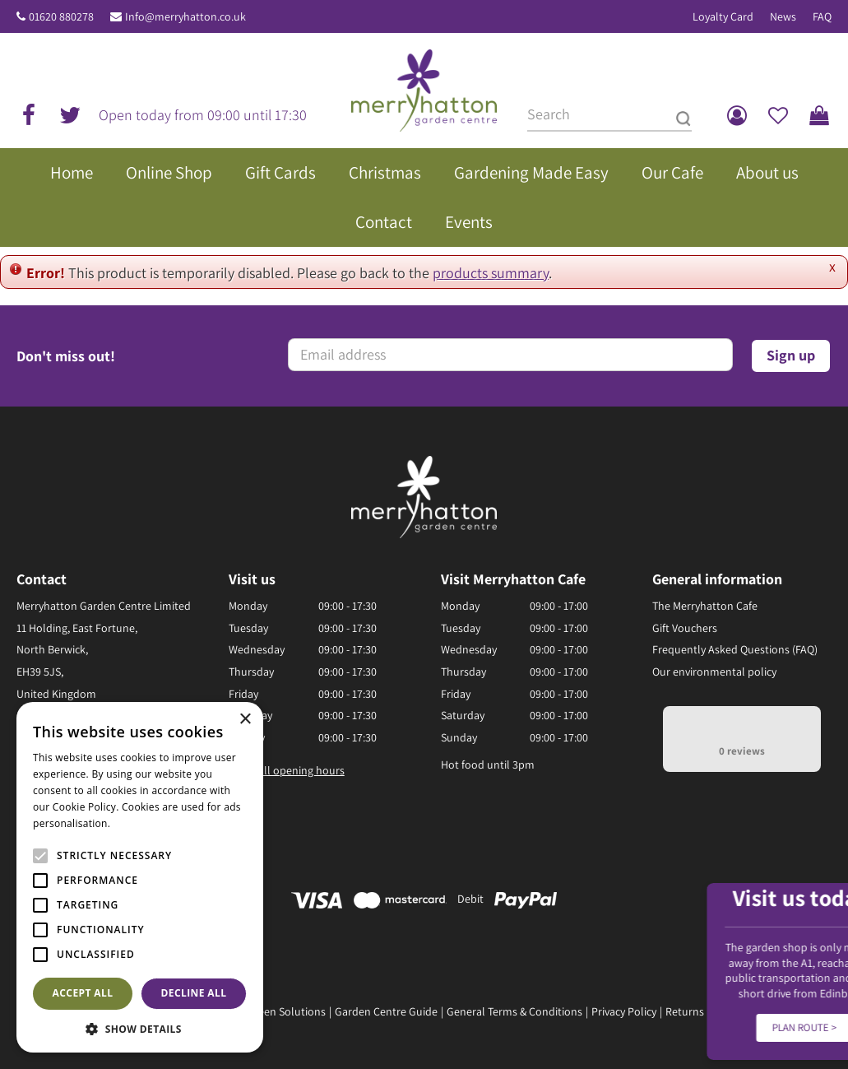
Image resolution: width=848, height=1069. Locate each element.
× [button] (245, 719)
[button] (140, 1028)
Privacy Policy (623, 1011)
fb (28, 115)
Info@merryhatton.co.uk (185, 16)
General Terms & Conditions (514, 1011)
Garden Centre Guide (386, 1011)
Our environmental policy (714, 671)
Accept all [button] (83, 993)
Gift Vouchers (684, 627)
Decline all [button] (194, 993)
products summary (491, 272)
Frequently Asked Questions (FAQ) (735, 649)
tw (70, 115)
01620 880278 (61, 16)
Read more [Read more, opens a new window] (140, 823)
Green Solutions (286, 1011)
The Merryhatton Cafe (705, 605)
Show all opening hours (287, 770)
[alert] (139, 877)
